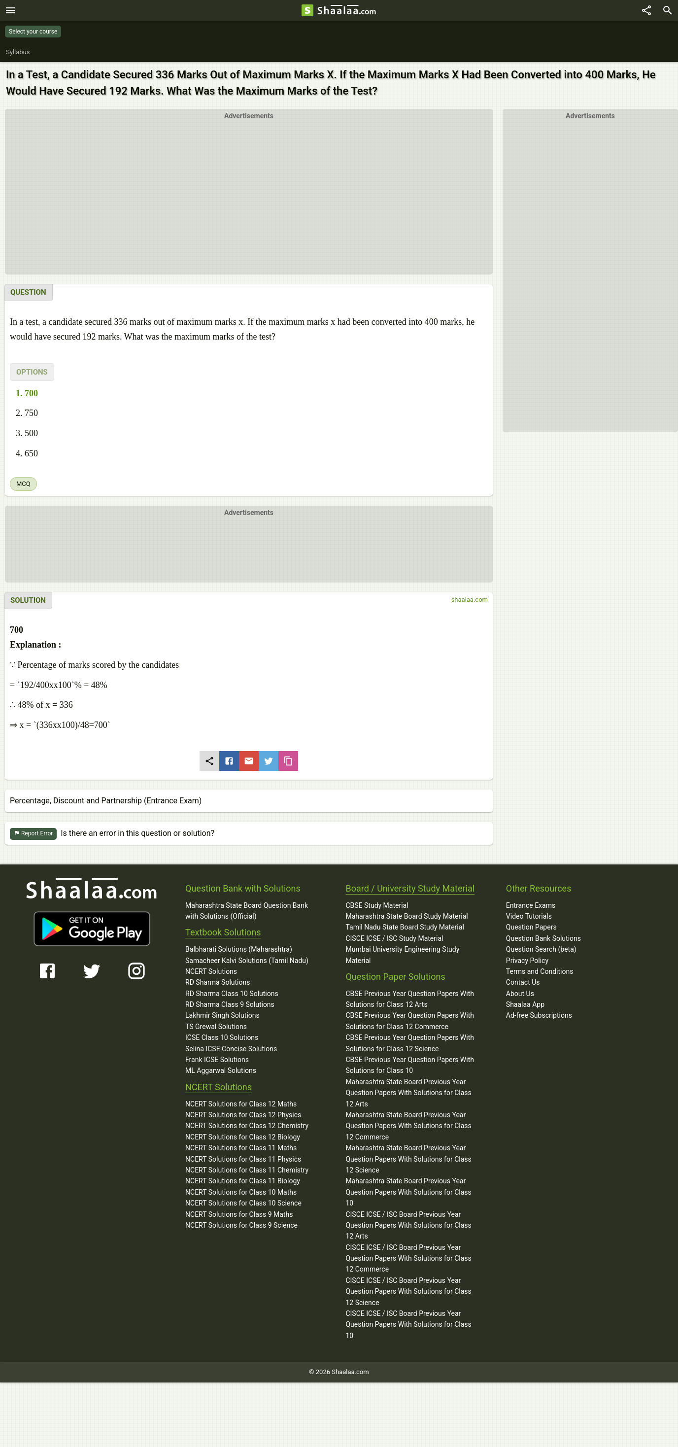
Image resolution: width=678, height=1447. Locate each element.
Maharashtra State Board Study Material (406, 917)
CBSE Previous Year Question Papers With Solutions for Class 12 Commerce (409, 1021)
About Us (520, 994)
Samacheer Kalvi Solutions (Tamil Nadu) (246, 961)
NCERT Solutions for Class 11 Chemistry (246, 1170)
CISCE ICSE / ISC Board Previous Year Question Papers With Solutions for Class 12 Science (408, 1292)
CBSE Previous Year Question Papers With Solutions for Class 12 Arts (409, 999)
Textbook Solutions (223, 933)
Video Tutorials (529, 917)
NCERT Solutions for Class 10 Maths (241, 1193)
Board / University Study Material (410, 889)
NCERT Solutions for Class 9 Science (241, 1226)
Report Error (33, 834)
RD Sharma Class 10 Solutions (231, 994)
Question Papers (531, 927)
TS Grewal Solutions (216, 1027)
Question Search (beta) (541, 950)
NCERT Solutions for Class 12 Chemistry (246, 1126)
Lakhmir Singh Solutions (222, 1016)
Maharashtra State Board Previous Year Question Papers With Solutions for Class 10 (408, 1192)
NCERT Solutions (211, 972)
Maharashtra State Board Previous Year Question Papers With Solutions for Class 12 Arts (408, 1093)
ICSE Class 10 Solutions (221, 1038)
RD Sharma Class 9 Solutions (229, 1005)
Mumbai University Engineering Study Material (402, 955)
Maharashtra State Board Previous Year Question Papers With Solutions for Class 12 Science (408, 1159)
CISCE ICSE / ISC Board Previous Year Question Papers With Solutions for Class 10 (408, 1325)
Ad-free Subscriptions (539, 1016)
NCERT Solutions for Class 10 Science (243, 1203)
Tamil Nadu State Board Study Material (404, 927)
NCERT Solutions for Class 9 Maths (239, 1215)
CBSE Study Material (376, 906)
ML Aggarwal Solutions (220, 1071)
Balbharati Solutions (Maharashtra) (238, 950)
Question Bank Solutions (543, 939)
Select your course (33, 31)
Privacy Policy (527, 961)
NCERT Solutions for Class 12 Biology (242, 1137)
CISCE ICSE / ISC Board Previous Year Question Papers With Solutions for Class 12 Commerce (408, 1259)
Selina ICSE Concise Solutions (231, 1049)
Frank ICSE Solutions (217, 1060)
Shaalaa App (525, 1005)
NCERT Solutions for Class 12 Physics (243, 1115)
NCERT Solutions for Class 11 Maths (241, 1148)
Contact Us (523, 983)
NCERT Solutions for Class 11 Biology (242, 1181)
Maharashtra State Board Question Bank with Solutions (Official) (246, 911)
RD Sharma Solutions (217, 983)
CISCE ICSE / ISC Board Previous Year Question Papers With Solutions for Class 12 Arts (408, 1226)
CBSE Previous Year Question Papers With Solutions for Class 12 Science (409, 1043)
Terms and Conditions (540, 972)
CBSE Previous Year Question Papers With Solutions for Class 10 (409, 1065)
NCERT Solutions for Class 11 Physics (243, 1160)
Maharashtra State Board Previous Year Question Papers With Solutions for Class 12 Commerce (408, 1126)
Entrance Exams (530, 906)
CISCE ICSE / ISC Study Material (394, 939)
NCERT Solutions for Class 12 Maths (241, 1104)
